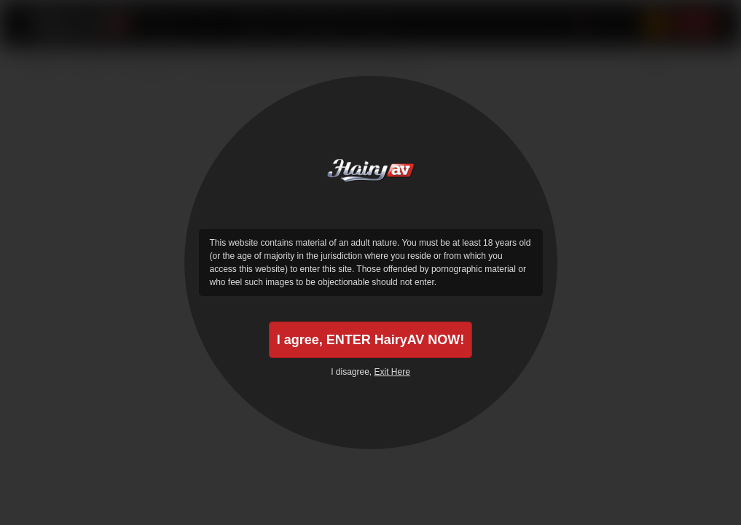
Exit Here (392, 372)
